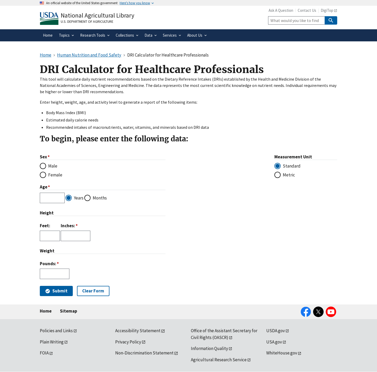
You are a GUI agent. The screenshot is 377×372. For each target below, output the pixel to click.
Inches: (68, 226)
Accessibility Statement (137, 331)
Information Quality (209, 348)
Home (46, 311)
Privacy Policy (128, 342)
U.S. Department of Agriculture (87, 21)
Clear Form (93, 291)
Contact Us (307, 10)
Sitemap (68, 311)
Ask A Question (281, 10)
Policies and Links (56, 331)
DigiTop (327, 10)
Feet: (45, 226)
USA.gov (274, 342)
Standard (292, 166)
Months (100, 198)
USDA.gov (275, 331)
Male (52, 166)
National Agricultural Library (97, 15)
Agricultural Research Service (219, 360)
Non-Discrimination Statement (144, 353)
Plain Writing (52, 342)
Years (79, 198)
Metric (289, 175)
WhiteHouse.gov (281, 353)
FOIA (44, 353)
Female (55, 175)
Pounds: (48, 263)
